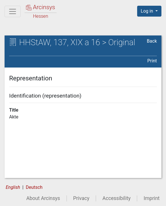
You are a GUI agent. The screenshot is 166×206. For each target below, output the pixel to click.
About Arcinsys (43, 198)
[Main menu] (13, 11)
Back (152, 41)
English (13, 187)
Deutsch (34, 187)
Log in (147, 11)
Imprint (152, 198)
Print (152, 61)
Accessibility (117, 198)
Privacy (81, 198)
